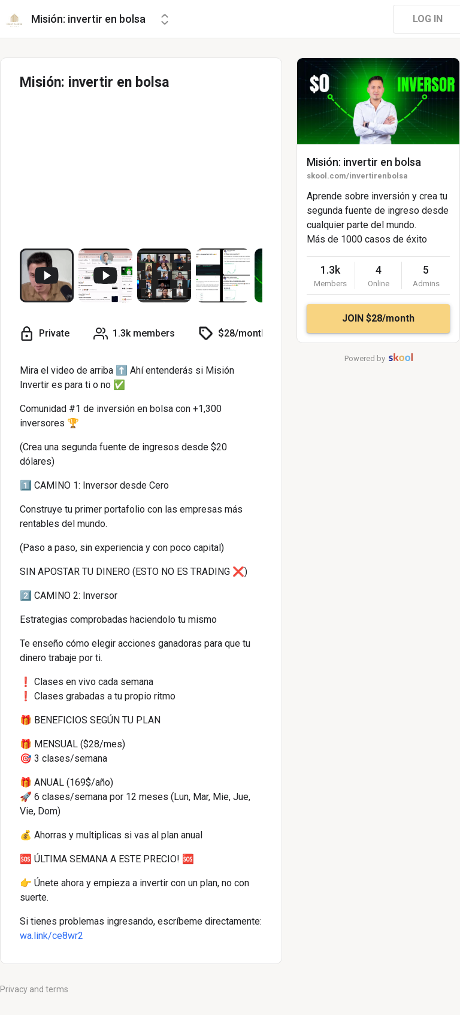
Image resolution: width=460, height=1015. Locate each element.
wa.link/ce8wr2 (51, 935)
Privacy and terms (34, 989)
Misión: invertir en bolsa (364, 162)
